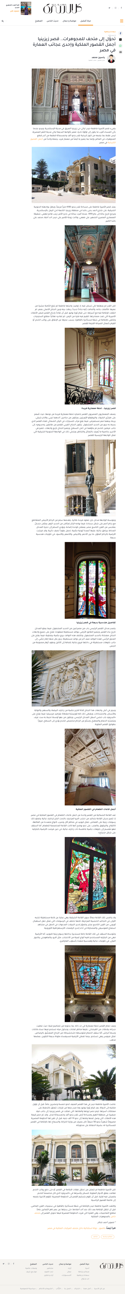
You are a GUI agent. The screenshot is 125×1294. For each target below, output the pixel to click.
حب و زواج (85, 1279)
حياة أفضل (85, 21)
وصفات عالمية (31, 1269)
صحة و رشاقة (83, 1272)
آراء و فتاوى (48, 1276)
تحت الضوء (49, 1272)
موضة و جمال (69, 21)
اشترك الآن (14, 11)
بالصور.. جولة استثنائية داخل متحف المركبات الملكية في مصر (76, 1228)
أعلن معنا (87, 1289)
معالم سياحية (107, 1237)
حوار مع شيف (31, 1272)
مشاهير (50, 1269)
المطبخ (38, 21)
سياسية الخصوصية (28, 1289)
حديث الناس (52, 21)
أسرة (87, 1269)
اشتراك (77, 1289)
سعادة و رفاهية (110, 32)
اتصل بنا (67, 1289)
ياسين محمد (98, 58)
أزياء (69, 1269)
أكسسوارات (66, 1276)
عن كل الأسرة (99, 1289)
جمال (69, 1272)
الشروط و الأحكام (46, 1289)
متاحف (95, 1237)
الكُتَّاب (58, 1289)
